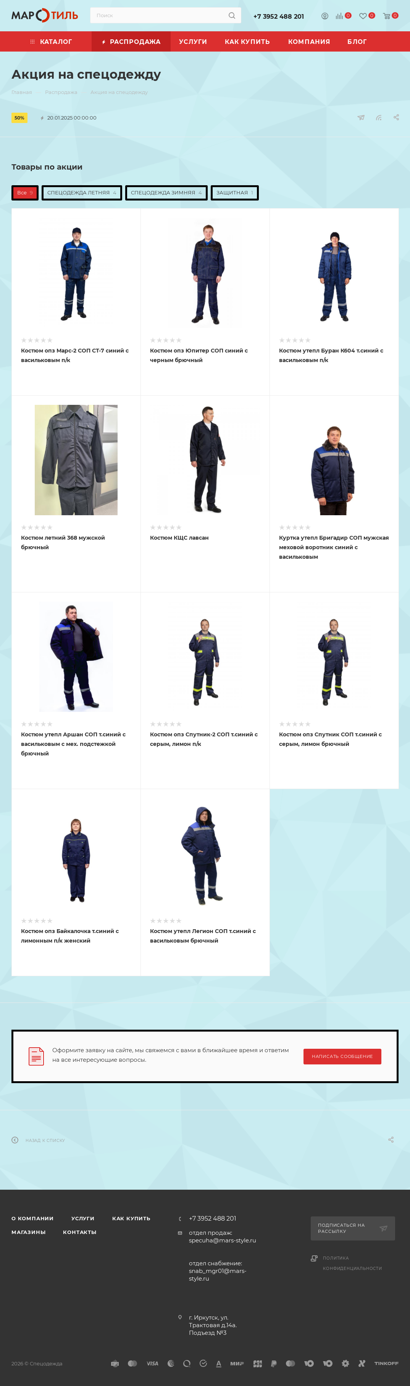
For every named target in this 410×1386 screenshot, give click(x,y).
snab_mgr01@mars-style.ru (218, 1274)
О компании (32, 1218)
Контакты (79, 1232)
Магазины (28, 1232)
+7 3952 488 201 (278, 16)
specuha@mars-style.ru (222, 1240)
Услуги (83, 1218)
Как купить (131, 1218)
